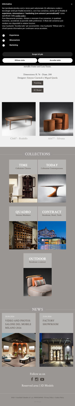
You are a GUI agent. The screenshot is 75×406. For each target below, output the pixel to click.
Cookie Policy (59, 398)
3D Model (37, 90)
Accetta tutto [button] (55, 60)
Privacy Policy (49, 398)
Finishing (37, 83)
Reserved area (30, 386)
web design (37, 402)
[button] (72, 4)
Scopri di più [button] (37, 54)
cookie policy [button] (20, 16)
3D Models (46, 386)
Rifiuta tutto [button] (20, 60)
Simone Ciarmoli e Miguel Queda (42, 77)
